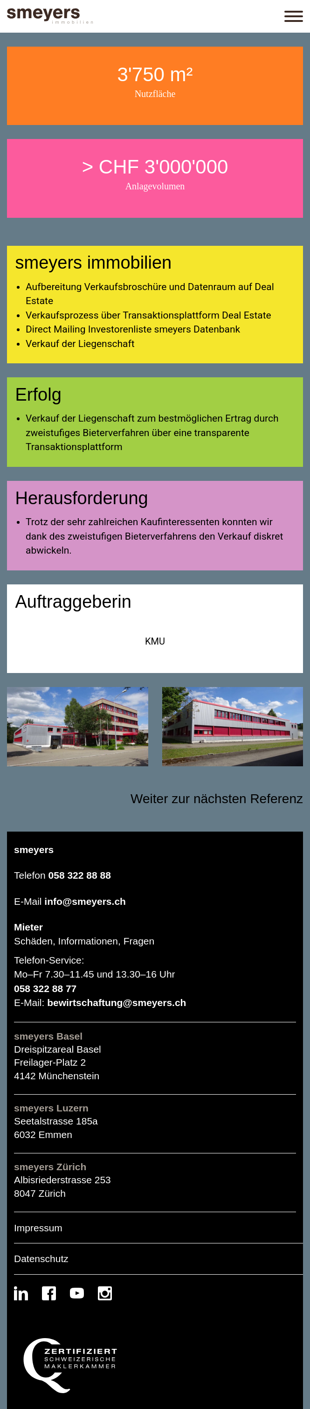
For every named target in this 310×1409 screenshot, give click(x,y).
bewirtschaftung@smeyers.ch (116, 1002)
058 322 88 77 (45, 988)
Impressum (38, 1227)
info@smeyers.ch (85, 901)
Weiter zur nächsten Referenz (217, 798)
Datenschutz (41, 1258)
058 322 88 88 (79, 875)
